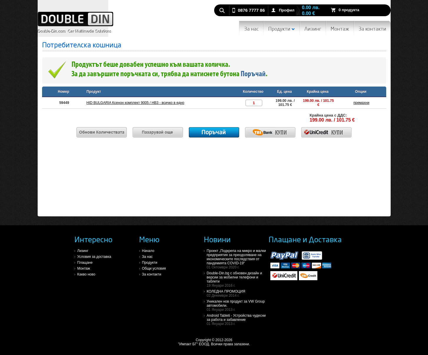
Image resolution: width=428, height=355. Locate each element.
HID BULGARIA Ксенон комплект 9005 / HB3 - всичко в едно (135, 103)
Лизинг (312, 29)
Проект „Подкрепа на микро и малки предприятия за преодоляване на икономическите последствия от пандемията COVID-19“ (238, 259)
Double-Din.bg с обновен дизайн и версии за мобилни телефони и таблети (238, 279)
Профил (286, 10)
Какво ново (86, 274)
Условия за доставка (94, 257)
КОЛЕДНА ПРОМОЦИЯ (238, 293)
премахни (361, 103)
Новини (217, 239)
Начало (148, 251)
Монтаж (340, 29)
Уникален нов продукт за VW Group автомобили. (238, 305)
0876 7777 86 (251, 10)
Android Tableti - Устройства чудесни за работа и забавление (238, 319)
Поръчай (253, 74)
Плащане (85, 263)
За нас (251, 29)
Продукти (281, 29)
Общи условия (154, 268)
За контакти (372, 29)
